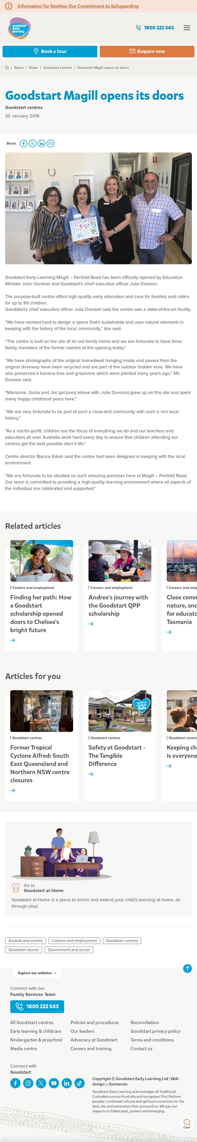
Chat (186, 1124)
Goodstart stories (23, 950)
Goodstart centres (122, 941)
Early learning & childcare (35, 1031)
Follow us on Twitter (41, 1083)
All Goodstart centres (31, 1022)
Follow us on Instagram (28, 1083)
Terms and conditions (152, 1040)
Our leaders (82, 1031)
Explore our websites (37, 973)
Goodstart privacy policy (155, 1031)
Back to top (187, 968)
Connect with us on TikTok (79, 1083)
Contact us (141, 1049)
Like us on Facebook (15, 1083)
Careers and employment (74, 941)
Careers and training (91, 1049)
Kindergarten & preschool (36, 1040)
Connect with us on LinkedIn (66, 1083)
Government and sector (69, 950)
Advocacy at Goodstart (94, 1040)
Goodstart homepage (19, 27)
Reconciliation (145, 1022)
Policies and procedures (95, 1022)
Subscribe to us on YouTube (53, 1083)
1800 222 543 (154, 27)
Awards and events (25, 941)
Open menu (187, 28)
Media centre (23, 1049)
